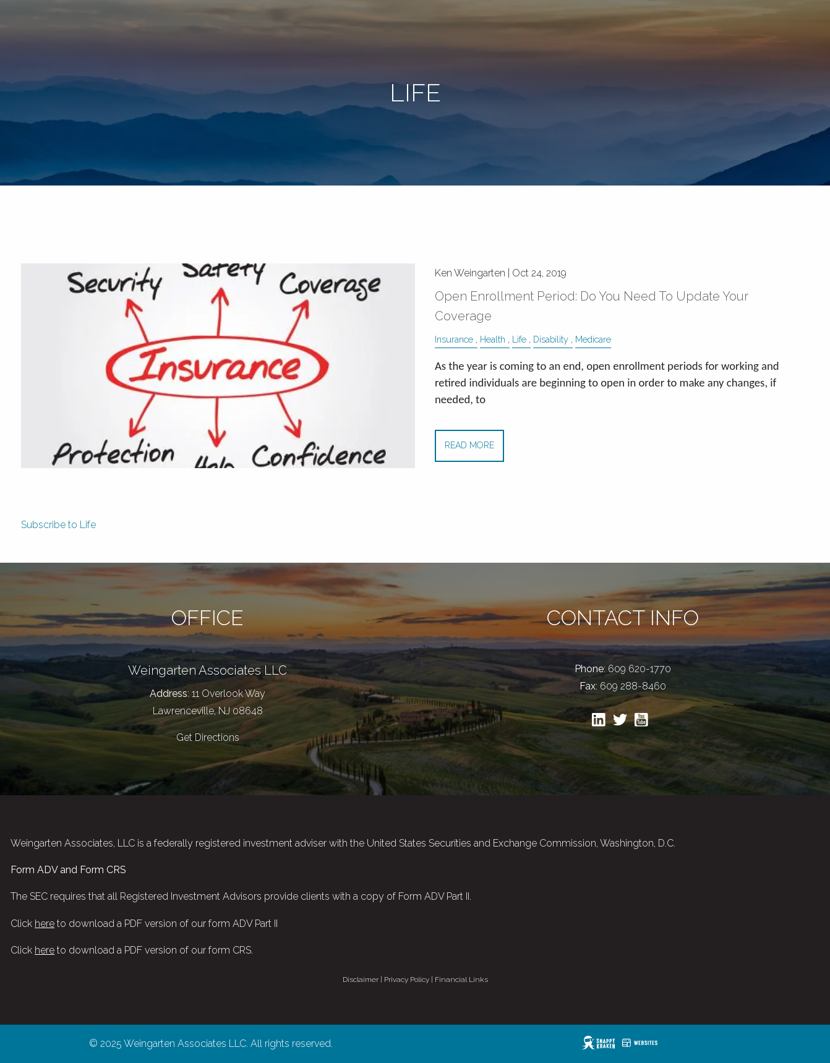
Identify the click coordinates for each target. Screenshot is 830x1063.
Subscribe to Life (58, 525)
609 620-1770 (639, 669)
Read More (469, 445)
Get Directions (207, 737)
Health (492, 339)
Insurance (454, 339)
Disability (550, 339)
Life (519, 339)
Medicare (593, 339)
